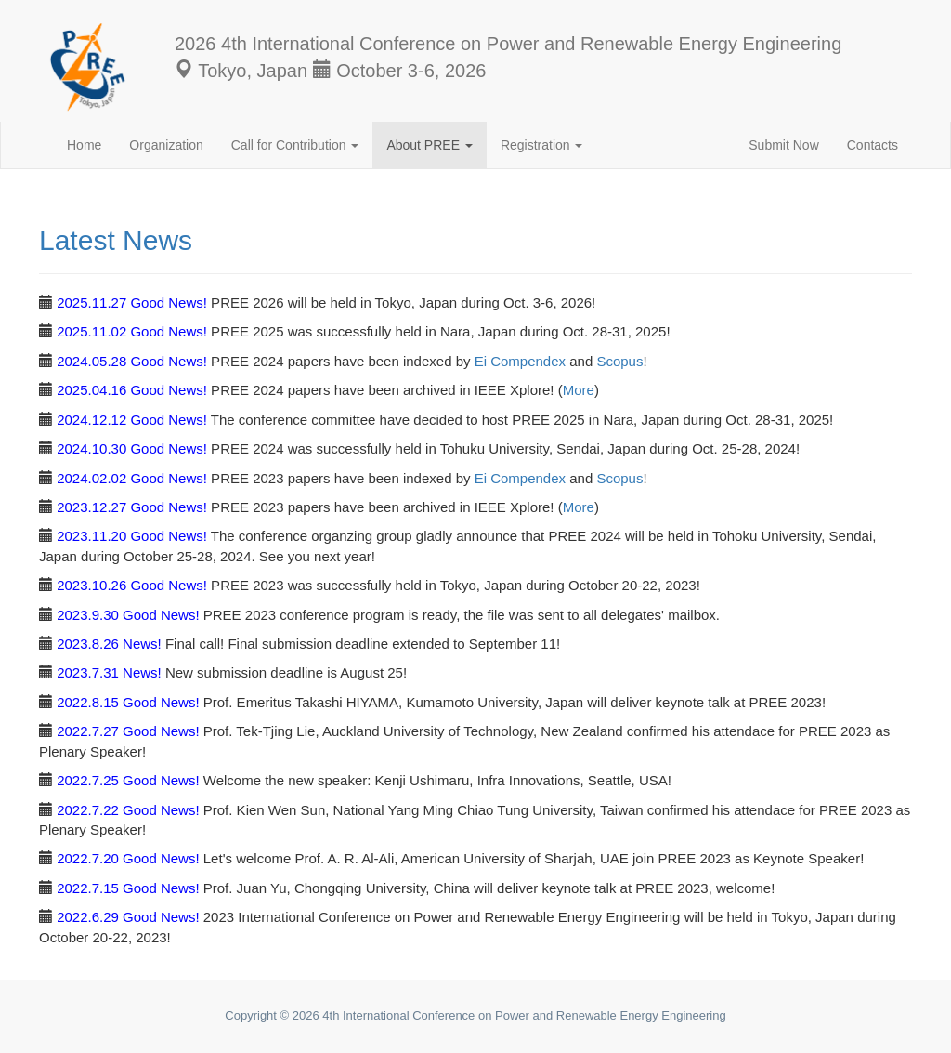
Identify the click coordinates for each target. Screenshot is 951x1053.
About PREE (429, 145)
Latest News (115, 240)
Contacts (872, 145)
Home (84, 145)
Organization (165, 145)
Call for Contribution (295, 145)
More (578, 390)
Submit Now (783, 145)
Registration (542, 145)
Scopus (619, 361)
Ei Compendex (520, 361)
